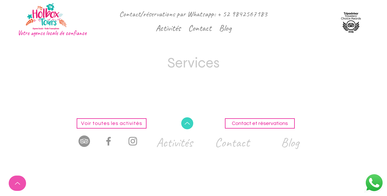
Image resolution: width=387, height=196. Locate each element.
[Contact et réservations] (260, 123)
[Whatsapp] (374, 182)
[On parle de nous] (84, 141)
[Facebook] (108, 141)
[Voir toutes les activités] (111, 123)
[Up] (17, 183)
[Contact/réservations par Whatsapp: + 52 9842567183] (193, 14)
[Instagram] (133, 141)
